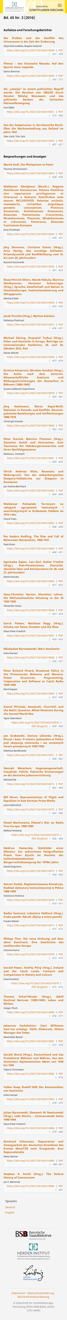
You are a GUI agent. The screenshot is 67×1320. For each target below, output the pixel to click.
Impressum (18, 1293)
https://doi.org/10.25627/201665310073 (30, 809)
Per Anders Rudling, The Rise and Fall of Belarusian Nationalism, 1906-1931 (33, 538)
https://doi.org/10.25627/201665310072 (30, 784)
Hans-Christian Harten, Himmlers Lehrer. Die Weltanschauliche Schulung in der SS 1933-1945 (33, 598)
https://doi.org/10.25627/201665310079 (35, 983)
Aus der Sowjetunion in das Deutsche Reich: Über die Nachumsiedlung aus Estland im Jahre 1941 (33, 128)
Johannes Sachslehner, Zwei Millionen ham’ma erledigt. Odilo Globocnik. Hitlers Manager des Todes (33, 1029)
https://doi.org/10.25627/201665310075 (30, 871)
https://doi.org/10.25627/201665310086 (30, 1186)
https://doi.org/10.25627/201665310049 (30, 50)
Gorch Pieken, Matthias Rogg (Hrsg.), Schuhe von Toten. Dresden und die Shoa (33, 625)
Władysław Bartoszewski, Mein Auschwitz (31, 648)
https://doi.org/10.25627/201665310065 (30, 581)
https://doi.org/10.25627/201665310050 (30, 75)
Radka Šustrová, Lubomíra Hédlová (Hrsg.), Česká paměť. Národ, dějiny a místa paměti (33, 914)
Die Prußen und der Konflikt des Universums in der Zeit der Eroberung (33, 39)
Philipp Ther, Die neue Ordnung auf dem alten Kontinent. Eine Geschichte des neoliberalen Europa (33, 942)
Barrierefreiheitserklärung (33, 1296)
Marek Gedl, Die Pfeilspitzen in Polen (28, 164)
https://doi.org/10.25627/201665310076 (30, 899)
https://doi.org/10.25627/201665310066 (30, 610)
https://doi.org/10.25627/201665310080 (30, 1012)
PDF (60, 50)
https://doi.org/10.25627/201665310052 (30, 140)
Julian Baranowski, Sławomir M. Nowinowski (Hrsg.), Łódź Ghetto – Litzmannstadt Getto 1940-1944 (33, 1116)
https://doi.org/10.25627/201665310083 (30, 1099)
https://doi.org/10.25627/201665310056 (30, 302)
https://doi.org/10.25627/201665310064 (30, 548)
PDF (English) (40, 726)
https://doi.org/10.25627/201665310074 (35, 834)
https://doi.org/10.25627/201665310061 (30, 458)
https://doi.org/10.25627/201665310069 (30, 693)
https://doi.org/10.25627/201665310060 (30, 425)
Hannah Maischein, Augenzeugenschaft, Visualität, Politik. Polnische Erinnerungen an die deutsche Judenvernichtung (33, 771)
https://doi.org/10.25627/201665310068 (30, 657)
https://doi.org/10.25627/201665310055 (30, 266)
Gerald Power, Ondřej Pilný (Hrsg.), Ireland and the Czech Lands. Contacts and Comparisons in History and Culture (33, 971)
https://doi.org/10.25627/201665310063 (30, 523)
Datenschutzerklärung (40, 1293)
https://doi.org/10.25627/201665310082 (30, 1073)
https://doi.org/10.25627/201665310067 (30, 635)
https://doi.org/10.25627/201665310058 (30, 357)
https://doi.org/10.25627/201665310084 (30, 1128)
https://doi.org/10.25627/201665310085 (30, 1160)
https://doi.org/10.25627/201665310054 (30, 234)
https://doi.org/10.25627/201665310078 (30, 954)
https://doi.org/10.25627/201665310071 (30, 755)
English (9, 1212)
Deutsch (10, 1207)
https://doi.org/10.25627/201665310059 (30, 393)
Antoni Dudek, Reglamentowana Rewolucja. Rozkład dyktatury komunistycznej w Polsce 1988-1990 (33, 887)
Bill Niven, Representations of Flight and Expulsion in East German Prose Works (33, 798)
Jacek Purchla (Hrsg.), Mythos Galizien (29, 316)
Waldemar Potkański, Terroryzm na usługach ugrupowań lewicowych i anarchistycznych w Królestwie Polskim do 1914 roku (33, 509)
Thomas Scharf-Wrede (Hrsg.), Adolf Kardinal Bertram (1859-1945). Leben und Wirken (33, 1000)
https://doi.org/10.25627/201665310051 (30, 111)
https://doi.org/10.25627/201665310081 (30, 1041)
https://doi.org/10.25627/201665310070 (35, 722)
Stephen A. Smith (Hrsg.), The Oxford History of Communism (33, 1175)
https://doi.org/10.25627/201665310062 (30, 490)
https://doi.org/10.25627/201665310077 (30, 925)
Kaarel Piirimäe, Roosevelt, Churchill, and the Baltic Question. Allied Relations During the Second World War (33, 710)
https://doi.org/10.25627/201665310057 (30, 324)
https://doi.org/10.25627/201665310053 (30, 173)
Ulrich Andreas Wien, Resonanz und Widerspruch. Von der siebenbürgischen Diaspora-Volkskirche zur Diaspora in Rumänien (33, 477)
